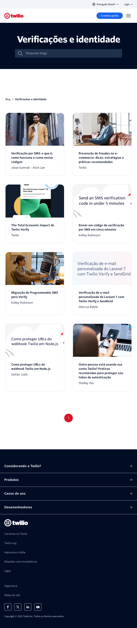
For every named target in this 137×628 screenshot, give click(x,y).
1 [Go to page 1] (68, 418)
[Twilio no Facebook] (7, 607)
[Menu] (128, 15)
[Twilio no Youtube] (37, 607)
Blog (8, 99)
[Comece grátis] (110, 15)
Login (128, 4)
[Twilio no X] (17, 607)
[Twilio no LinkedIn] (27, 607)
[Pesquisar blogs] (72, 53)
